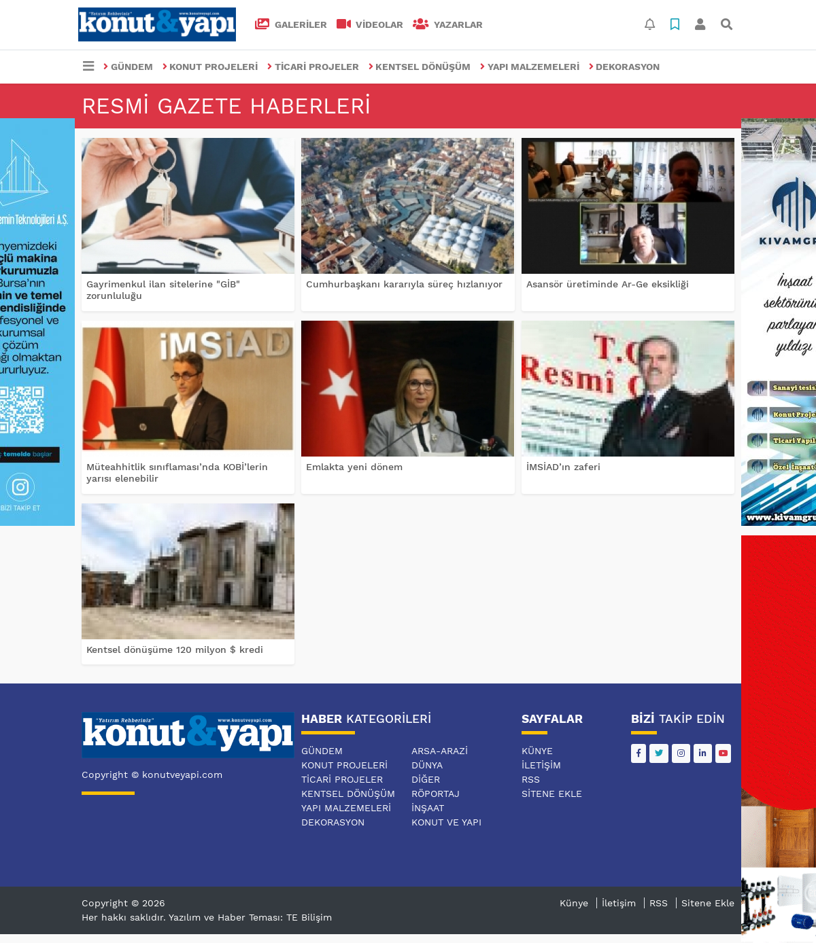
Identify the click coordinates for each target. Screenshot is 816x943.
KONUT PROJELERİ (210, 66)
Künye (537, 750)
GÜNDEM (128, 66)
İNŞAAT (427, 807)
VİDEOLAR (370, 24)
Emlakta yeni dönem (354, 466)
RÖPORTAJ (435, 793)
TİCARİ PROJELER (313, 66)
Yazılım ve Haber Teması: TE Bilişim (250, 917)
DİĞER (425, 779)
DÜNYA (427, 765)
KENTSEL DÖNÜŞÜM (420, 66)
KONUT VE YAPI (446, 822)
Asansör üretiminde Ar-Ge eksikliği (607, 284)
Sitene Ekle (552, 793)
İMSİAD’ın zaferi (563, 466)
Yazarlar (448, 24)
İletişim (541, 765)
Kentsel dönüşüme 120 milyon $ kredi (174, 649)
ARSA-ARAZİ (439, 750)
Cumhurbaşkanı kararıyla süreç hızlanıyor (404, 284)
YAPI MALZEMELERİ (529, 66)
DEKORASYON (624, 66)
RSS (531, 779)
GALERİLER (291, 24)
